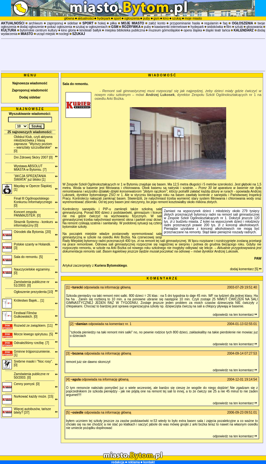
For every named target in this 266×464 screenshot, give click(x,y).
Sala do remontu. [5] (28, 257)
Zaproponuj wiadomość (30, 90)
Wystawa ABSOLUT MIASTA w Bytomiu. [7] (30, 167)
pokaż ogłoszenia (59, 27)
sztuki (239, 27)
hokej (102, 23)
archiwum (36, 23)
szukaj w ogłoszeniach (91, 27)
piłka (113, 23)
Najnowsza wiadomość (30, 83)
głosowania (254, 27)
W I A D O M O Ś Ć (162, 75)
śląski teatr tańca (218, 30)
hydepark (103, 18)
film (229, 27)
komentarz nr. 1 (120, 324)
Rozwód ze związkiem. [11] (33, 325)
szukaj (176, 18)
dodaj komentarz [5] (246, 269)
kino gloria (68, 30)
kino (166, 18)
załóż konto (157, 23)
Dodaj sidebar (29, 97)
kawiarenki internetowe (171, 27)
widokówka (215, 27)
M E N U (30, 75)
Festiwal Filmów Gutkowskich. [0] (25, 314)
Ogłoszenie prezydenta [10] (33, 292)
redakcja (117, 462)
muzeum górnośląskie (164, 30)
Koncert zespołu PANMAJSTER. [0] (27, 213)
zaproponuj (55, 23)
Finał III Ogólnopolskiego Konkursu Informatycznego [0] (33, 202)
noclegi (63, 34)
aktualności (86, 18)
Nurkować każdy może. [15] (33, 396)
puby (146, 18)
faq (225, 23)
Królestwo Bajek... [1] (29, 300)
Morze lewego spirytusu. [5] (33, 334)
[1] (67, 287)
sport (117, 18)
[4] (67, 379)
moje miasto (193, 18)
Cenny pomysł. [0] (27, 384)
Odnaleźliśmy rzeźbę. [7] (31, 343)
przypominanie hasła (185, 23)
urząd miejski (45, 34)
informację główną (118, 287)
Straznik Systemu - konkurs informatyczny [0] (33, 223)
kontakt (149, 462)
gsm (156, 18)
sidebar (72, 23)
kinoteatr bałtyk (91, 30)
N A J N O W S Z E (29, 109)
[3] (67, 353)
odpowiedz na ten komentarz (235, 314)
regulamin (211, 23)
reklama (134, 462)
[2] (72, 324)
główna (69, 18)
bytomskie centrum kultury (39, 30)
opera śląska (193, 30)
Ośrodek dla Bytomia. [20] (32, 232)
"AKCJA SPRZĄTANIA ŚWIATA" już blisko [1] (30, 177)
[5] (67, 412)
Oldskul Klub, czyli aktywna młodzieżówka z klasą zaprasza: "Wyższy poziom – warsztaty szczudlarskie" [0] (33, 144)
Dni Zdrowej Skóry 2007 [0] (33, 157)
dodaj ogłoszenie (32, 27)
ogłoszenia (132, 18)
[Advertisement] (133, 54)
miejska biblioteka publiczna (125, 30)
